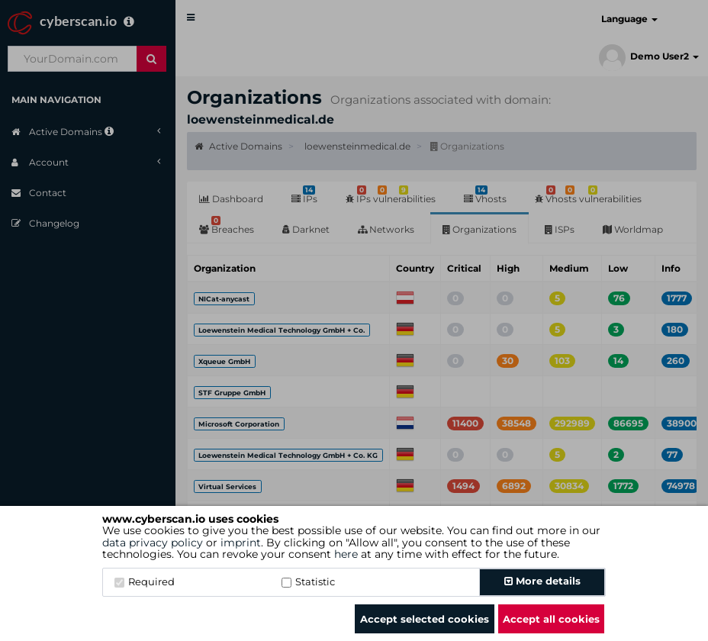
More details (542, 581)
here (346, 554)
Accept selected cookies (424, 619)
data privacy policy (152, 542)
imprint (240, 542)
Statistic (308, 581)
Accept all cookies (551, 619)
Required (144, 581)
